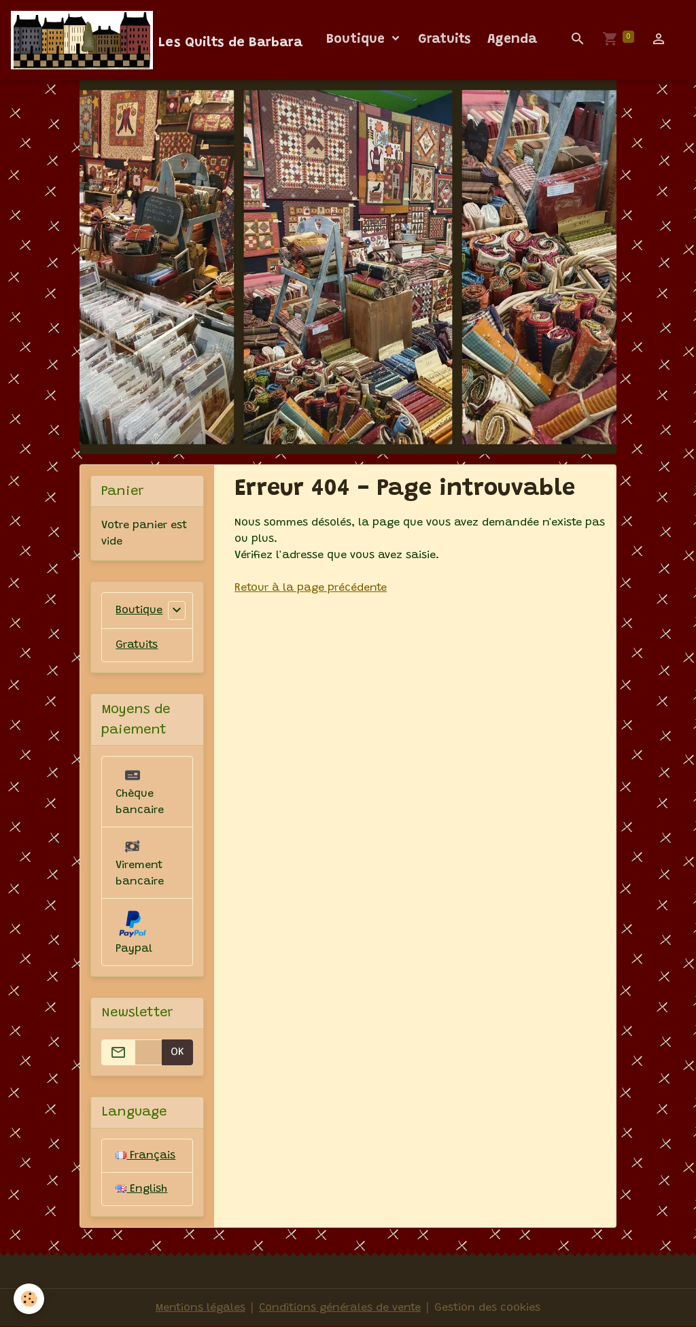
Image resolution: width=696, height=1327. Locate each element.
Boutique (357, 39)
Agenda (512, 39)
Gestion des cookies (487, 1308)
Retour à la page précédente (310, 588)
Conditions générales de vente (340, 1308)
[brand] (156, 40)
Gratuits (444, 39)
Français (145, 1155)
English (141, 1189)
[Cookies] (29, 1298)
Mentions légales (200, 1308)
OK (177, 1052)
